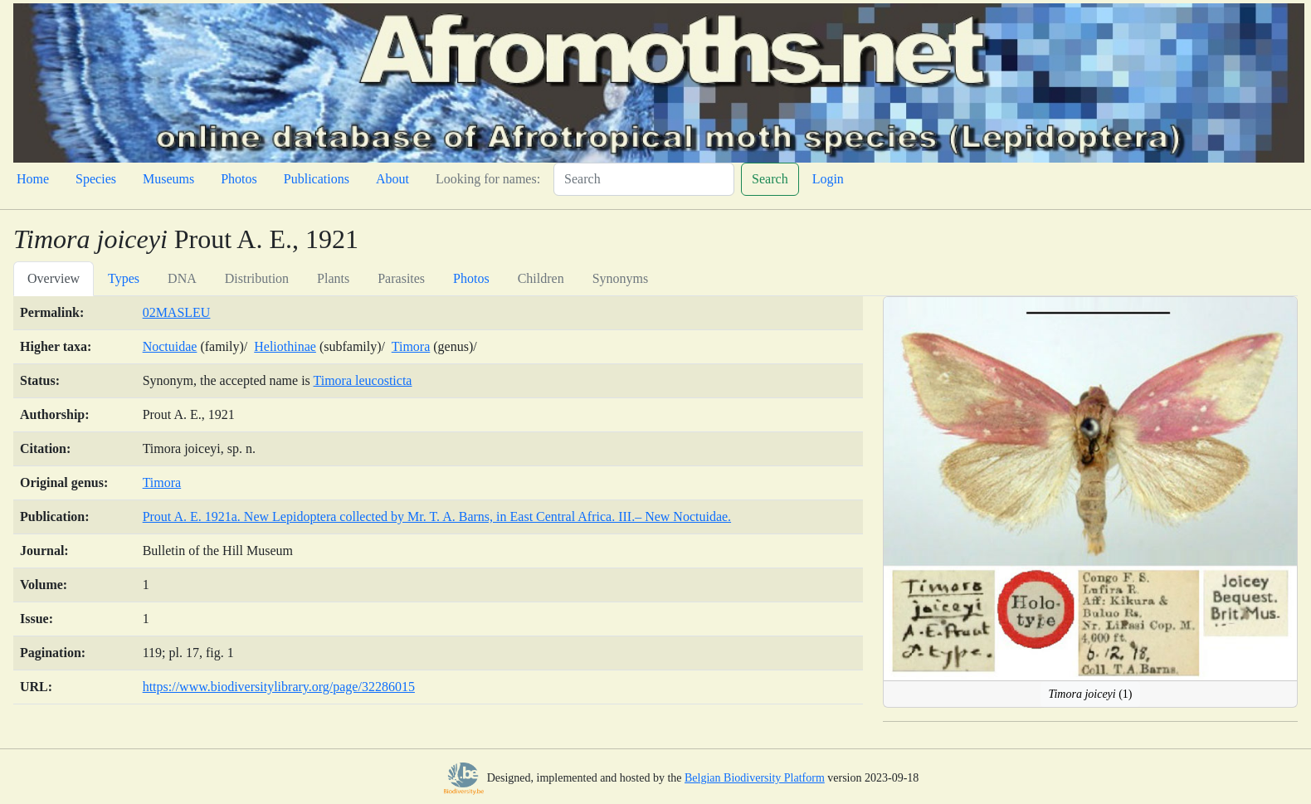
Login (828, 179)
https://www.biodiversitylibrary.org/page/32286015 (279, 687)
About (392, 179)
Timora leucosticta (363, 380)
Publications (316, 179)
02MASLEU (177, 312)
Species (96, 179)
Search (770, 179)
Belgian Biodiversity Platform (755, 778)
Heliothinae (285, 346)
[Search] (643, 179)
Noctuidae (170, 346)
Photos (239, 179)
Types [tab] (123, 278)
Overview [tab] (53, 278)
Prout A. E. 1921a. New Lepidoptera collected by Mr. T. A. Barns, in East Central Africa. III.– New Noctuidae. (437, 516)
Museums (168, 179)
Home (33, 179)
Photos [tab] (471, 278)
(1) (1090, 694)
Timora (411, 346)
